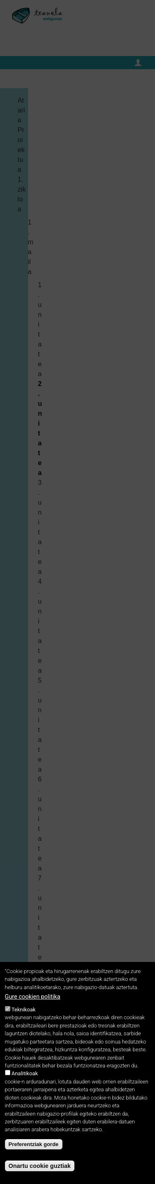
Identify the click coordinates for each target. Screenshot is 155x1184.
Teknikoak (24, 1009)
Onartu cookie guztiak (40, 1166)
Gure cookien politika (32, 996)
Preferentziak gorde (34, 1144)
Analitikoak (25, 1073)
